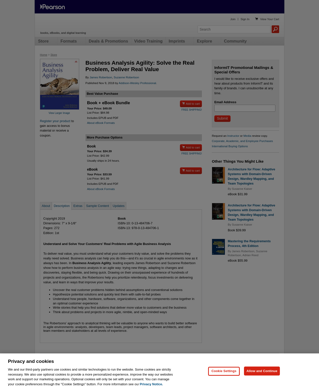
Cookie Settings (223, 377)
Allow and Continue (261, 377)
